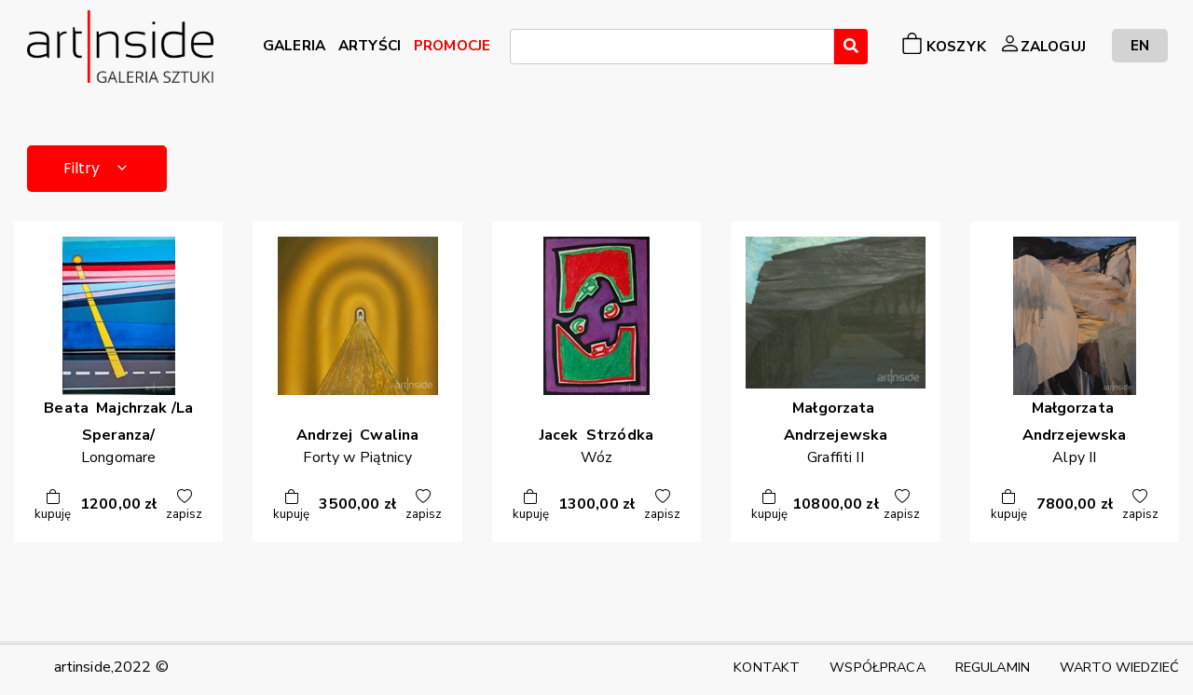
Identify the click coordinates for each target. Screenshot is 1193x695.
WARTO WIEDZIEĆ (1119, 667)
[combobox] (672, 46)
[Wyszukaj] (851, 46)
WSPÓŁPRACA (877, 667)
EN (1140, 45)
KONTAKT (767, 667)
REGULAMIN (992, 667)
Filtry (97, 168)
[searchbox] (521, 49)
